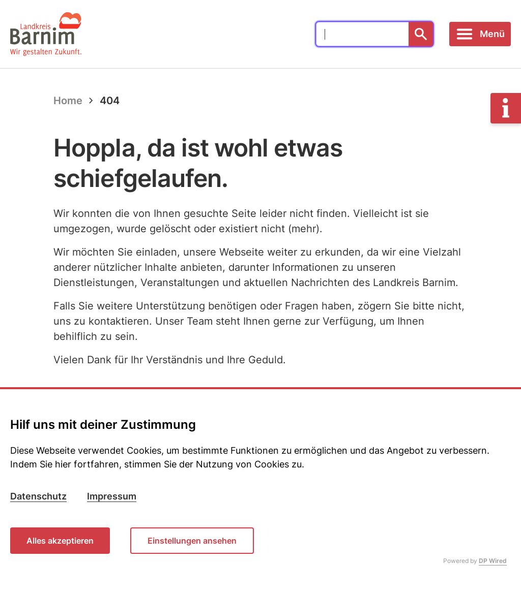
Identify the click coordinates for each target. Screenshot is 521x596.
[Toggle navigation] (480, 34)
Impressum (111, 496)
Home (67, 101)
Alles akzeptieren (60, 541)
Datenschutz (38, 496)
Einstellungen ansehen (192, 541)
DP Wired (493, 560)
